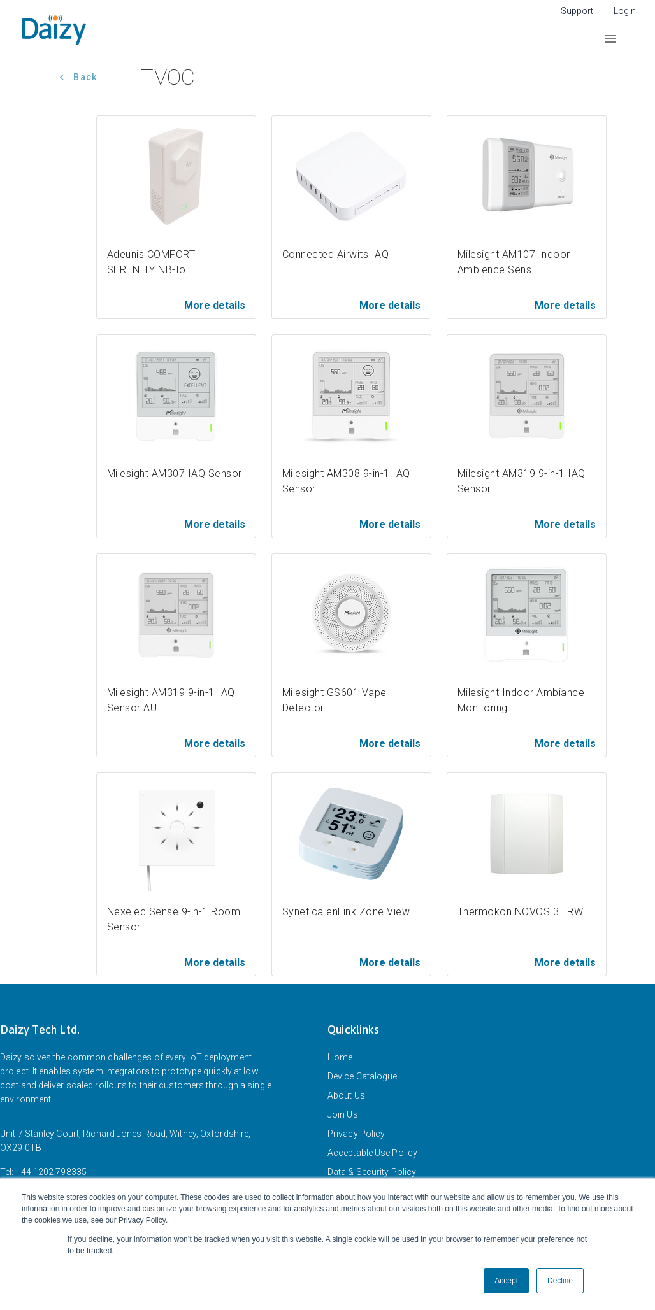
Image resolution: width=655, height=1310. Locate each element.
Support (577, 11)
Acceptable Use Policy (372, 1153)
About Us (346, 1095)
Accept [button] (506, 1280)
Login (625, 11)
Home (340, 1057)
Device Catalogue (363, 1076)
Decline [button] (560, 1280)
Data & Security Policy (372, 1172)
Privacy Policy (356, 1133)
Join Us (343, 1114)
